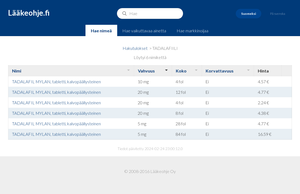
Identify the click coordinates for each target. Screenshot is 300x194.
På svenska (277, 14)
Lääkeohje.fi (29, 12)
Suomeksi (248, 14)
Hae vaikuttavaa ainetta (144, 30)
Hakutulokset (135, 48)
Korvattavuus (220, 70)
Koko (181, 70)
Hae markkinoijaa (192, 30)
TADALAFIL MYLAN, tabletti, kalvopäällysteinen (56, 81)
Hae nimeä (101, 30)
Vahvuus (146, 70)
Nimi (16, 70)
